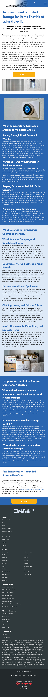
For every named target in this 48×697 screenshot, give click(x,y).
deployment (34, 219)
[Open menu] (45, 3)
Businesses (6, 192)
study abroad (11, 221)
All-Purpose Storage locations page (32, 489)
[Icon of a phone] (35, 4)
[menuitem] (24, 519)
